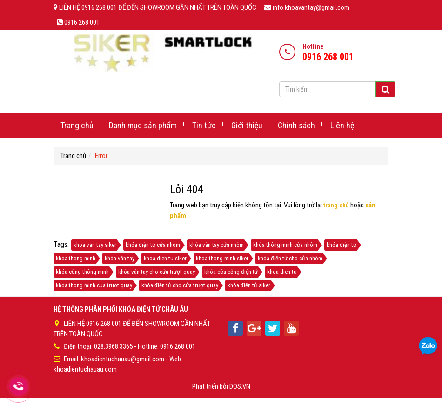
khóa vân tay (119, 258)
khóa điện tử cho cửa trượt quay (179, 285)
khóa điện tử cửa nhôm (153, 244)
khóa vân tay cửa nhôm (216, 244)
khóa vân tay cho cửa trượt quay (156, 271)
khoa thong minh (75, 258)
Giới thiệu (246, 125)
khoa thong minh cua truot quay (94, 285)
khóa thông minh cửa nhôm (285, 244)
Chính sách (296, 125)
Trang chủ (77, 125)
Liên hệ (342, 125)
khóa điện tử (341, 244)
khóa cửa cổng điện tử (231, 271)
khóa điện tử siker (249, 285)
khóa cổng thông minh (82, 271)
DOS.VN (239, 384)
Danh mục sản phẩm (143, 125)
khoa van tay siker (95, 244)
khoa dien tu (282, 271)
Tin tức (204, 125)
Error (101, 156)
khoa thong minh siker (222, 258)
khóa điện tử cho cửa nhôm (290, 258)
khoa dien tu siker (165, 258)
